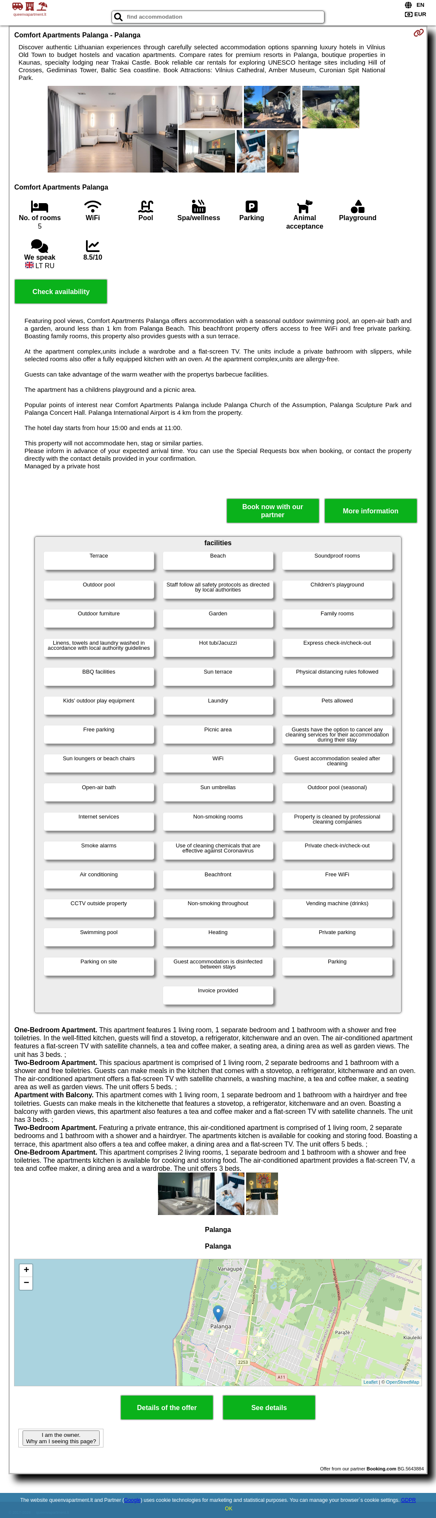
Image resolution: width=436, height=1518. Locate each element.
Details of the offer (167, 1407)
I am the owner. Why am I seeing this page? (61, 1438)
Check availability (60, 291)
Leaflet (371, 1382)
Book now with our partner (272, 510)
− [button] (26, 1283)
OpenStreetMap (402, 1382)
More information (371, 511)
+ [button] (26, 1270)
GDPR (408, 1500)
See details (269, 1407)
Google (132, 1500)
